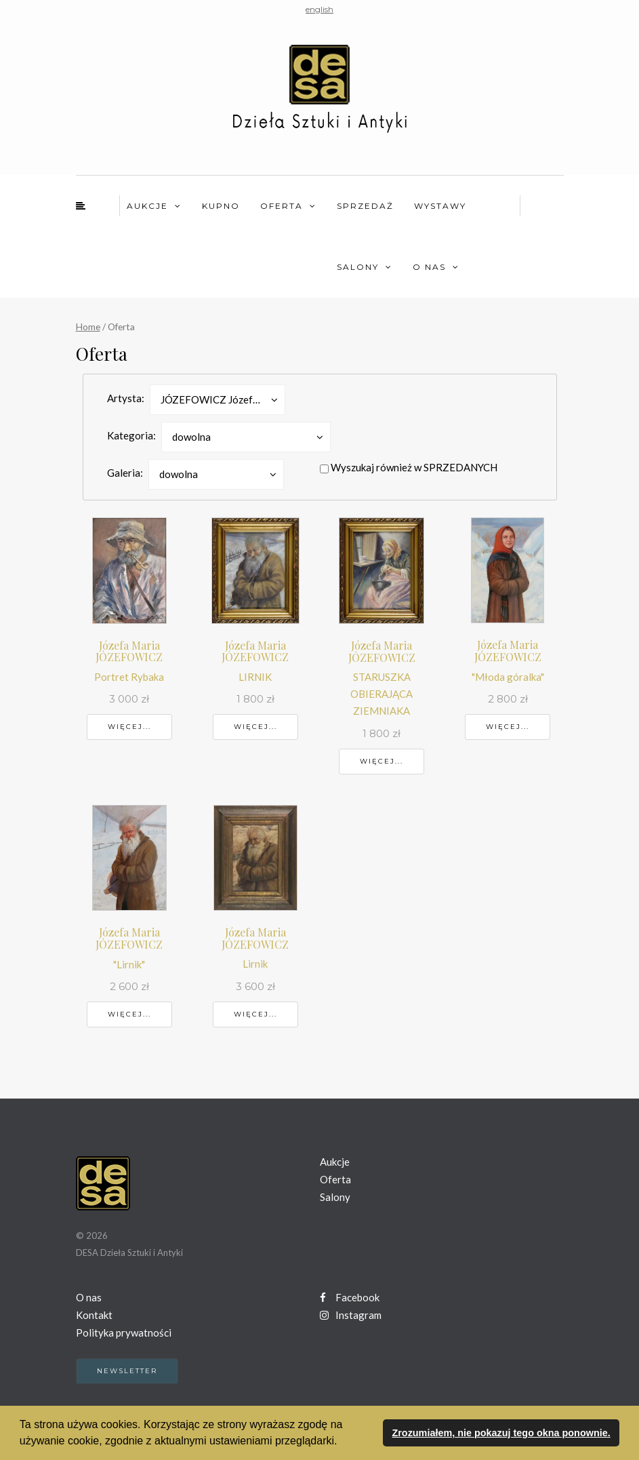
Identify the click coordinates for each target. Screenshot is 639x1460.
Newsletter (127, 1370)
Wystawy (440, 206)
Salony (358, 267)
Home (88, 326)
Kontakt (94, 1315)
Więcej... (129, 726)
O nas (429, 267)
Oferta (281, 206)
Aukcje (147, 206)
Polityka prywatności (123, 1332)
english (319, 9)
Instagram (351, 1315)
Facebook (349, 1297)
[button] (342, 1442)
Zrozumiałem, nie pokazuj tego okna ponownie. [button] (501, 1432)
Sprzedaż (365, 206)
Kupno (221, 206)
